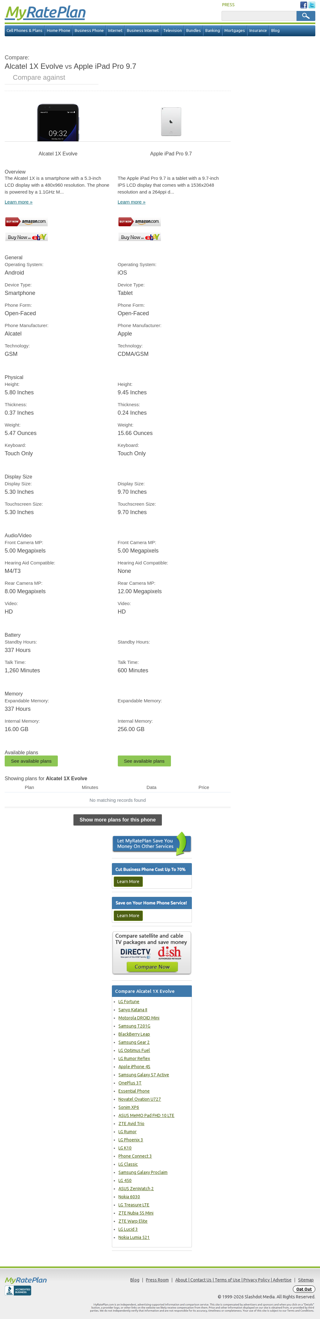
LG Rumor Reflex (134, 1058)
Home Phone (58, 30)
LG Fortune (128, 1001)
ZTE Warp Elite (133, 1221)
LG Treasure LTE (133, 1204)
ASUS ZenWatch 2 (136, 1188)
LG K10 (125, 1147)
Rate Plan (45, 11)
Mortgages (234, 30)
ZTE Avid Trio (131, 1123)
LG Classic (128, 1164)
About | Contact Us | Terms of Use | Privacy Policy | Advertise (233, 1279)
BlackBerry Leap (134, 1034)
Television (172, 30)
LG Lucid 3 (128, 1229)
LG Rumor (127, 1131)
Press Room (157, 1279)
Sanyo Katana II (132, 1009)
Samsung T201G (134, 1025)
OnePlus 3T (130, 1082)
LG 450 (125, 1180)
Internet (115, 30)
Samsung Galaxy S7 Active (143, 1074)
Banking (212, 30)
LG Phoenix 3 (130, 1139)
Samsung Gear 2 (134, 1042)
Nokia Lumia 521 (134, 1237)
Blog (275, 30)
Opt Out (304, 1289)
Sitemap (306, 1279)
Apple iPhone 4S (134, 1066)
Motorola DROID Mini (138, 1017)
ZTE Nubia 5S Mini (135, 1212)
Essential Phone (134, 1091)
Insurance (258, 30)
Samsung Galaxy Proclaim (143, 1172)
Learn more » (18, 202)
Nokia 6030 (129, 1196)
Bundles (193, 30)
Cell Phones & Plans (24, 30)
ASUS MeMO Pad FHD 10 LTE (146, 1115)
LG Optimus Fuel (134, 1050)
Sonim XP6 (128, 1107)
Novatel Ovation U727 (139, 1099)
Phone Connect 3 (135, 1156)
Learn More (128, 881)
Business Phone (89, 30)
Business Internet (143, 30)
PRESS (228, 4)
